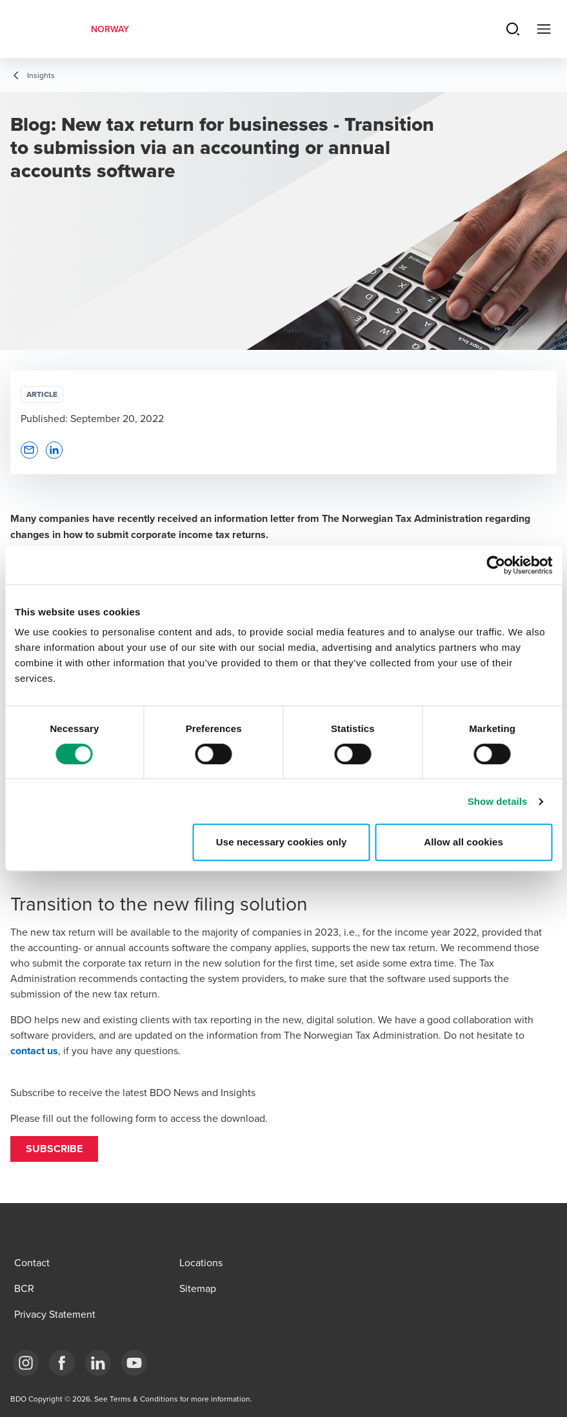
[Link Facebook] (61, 1362)
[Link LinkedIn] (98, 1362)
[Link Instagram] (25, 1362)
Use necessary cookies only (281, 841)
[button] (54, 1149)
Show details (498, 801)
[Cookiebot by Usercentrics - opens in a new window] (495, 565)
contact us (34, 1050)
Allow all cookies (463, 841)
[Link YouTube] (134, 1362)
